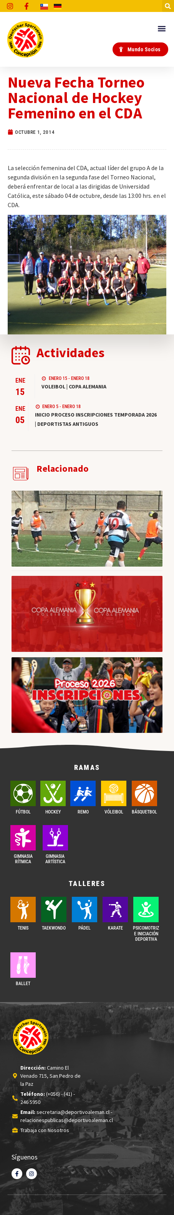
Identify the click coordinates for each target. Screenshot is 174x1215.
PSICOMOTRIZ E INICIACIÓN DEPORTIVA (146, 933)
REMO (83, 812)
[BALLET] (23, 965)
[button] (168, 6)
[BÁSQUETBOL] (144, 793)
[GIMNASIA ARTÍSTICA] (55, 837)
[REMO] (83, 793)
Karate (115, 928)
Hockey (53, 812)
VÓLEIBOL (113, 812)
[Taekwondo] (53, 909)
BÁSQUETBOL (144, 812)
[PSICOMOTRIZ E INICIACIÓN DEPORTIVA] (146, 909)
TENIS (23, 928)
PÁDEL (84, 928)
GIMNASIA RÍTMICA (23, 859)
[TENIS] (23, 909)
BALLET (23, 983)
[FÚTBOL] (23, 793)
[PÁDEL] (84, 909)
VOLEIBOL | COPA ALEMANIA (73, 386)
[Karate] (115, 909)
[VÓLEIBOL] (113, 793)
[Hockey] (53, 793)
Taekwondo (54, 928)
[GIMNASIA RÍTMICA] (23, 837)
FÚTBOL (23, 812)
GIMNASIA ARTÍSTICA (55, 859)
